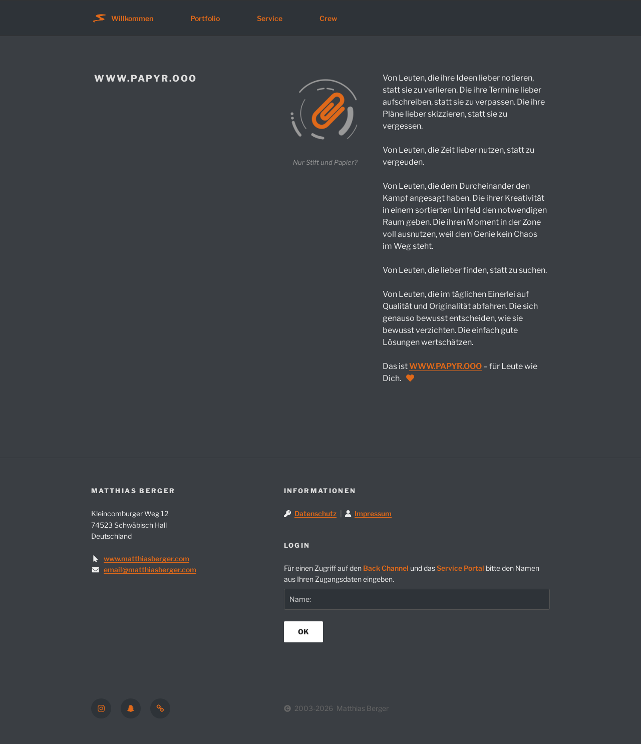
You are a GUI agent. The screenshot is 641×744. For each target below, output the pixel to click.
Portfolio (205, 18)
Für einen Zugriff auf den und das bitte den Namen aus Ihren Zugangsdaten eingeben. (411, 573)
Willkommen (132, 18)
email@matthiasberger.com (150, 569)
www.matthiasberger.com (146, 558)
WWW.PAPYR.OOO (445, 366)
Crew (328, 18)
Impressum (373, 513)
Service (269, 18)
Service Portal (460, 568)
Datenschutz (315, 513)
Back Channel (386, 568)
